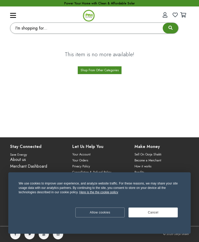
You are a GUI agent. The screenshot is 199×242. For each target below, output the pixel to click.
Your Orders (80, 160)
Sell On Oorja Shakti (147, 154)
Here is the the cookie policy (98, 192)
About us (18, 159)
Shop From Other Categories (100, 70)
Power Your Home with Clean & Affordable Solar (99, 3)
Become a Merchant (147, 160)
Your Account (81, 154)
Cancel (153, 212)
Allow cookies (100, 212)
